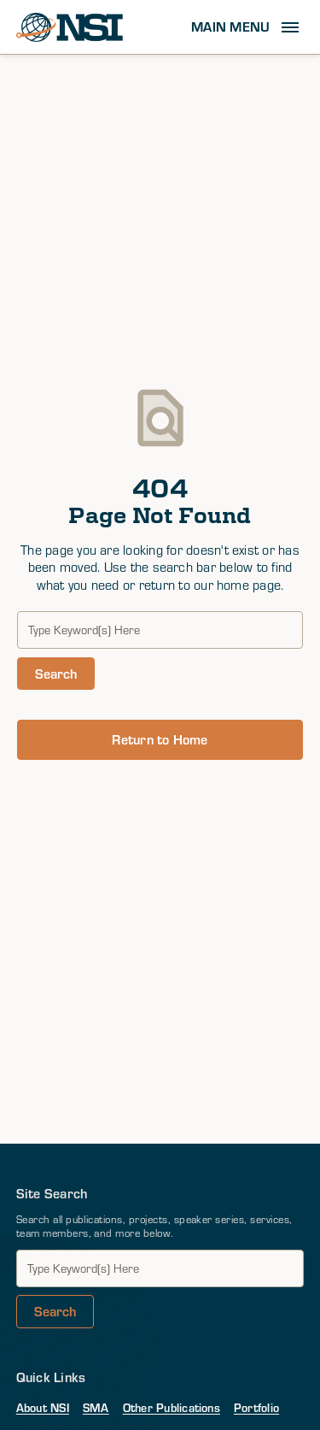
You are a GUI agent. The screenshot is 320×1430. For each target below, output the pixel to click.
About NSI (42, 1407)
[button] (247, 27)
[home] (69, 27)
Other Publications (171, 1407)
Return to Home (159, 739)
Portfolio (256, 1407)
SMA (96, 1407)
